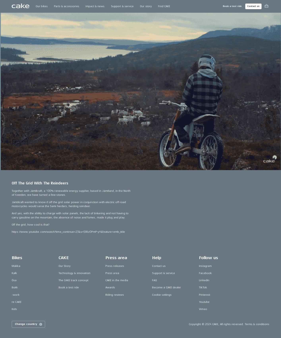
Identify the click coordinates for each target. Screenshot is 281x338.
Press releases (114, 265)
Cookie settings (162, 294)
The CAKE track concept (73, 280)
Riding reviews (114, 294)
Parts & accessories (66, 6)
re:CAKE (16, 301)
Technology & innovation (74, 273)
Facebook (205, 273)
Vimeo (203, 309)
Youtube (204, 301)
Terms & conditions (257, 324)
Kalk (14, 273)
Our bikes (42, 6)
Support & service (122, 6)
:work (15, 294)
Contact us (253, 6)
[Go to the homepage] (20, 6)
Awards (110, 287)
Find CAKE (164, 6)
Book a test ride (232, 6)
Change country (29, 324)
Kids (14, 309)
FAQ (154, 280)
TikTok (203, 287)
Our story (146, 6)
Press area (112, 273)
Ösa (14, 280)
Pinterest (204, 294)
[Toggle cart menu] (266, 6)
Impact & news (95, 6)
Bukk (15, 287)
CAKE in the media (116, 280)
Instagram (205, 265)
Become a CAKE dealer (166, 287)
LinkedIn (204, 280)
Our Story (64, 265)
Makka (16, 265)
